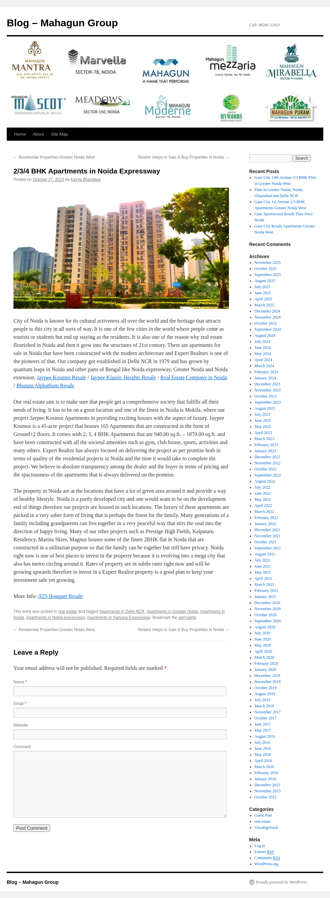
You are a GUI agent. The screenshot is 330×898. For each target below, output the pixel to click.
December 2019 (267, 675)
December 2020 (267, 602)
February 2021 (266, 590)
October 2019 (266, 687)
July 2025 (262, 286)
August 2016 (265, 736)
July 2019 (262, 700)
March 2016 (264, 766)
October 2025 (266, 268)
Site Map (59, 134)
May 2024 (263, 353)
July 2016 (262, 742)
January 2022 (265, 523)
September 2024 (268, 329)
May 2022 (263, 499)
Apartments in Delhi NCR (121, 611)
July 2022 (262, 487)
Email (19, 703)
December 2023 (267, 384)
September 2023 (268, 402)
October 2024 (266, 323)
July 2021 (262, 560)
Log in (260, 845)
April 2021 (263, 578)
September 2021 (268, 548)
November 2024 (268, 317)
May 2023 (263, 426)
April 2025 (263, 299)
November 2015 (268, 791)
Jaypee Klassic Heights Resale (123, 377)
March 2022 (264, 511)
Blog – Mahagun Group (62, 22)
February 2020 (266, 663)
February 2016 (266, 772)
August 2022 (265, 481)
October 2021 (266, 542)
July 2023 (262, 414)
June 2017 (263, 724)
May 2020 (263, 645)
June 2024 (263, 347)
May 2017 (263, 730)
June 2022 (263, 493)
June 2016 (263, 748)
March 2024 (264, 365)
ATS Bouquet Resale (60, 596)
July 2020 (262, 633)
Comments (267, 858)
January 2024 (265, 378)
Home (20, 134)
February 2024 (266, 372)
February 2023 (266, 444)
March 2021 (264, 584)
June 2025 (263, 293)
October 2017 (266, 718)
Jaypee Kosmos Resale (61, 377)
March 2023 (264, 438)
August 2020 (265, 627)
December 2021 (267, 529)
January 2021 (265, 596)
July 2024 (262, 341)
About (38, 134)
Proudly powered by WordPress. (282, 882)
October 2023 (266, 396)
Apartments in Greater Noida (172, 611)
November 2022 (268, 463)
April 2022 (263, 505)
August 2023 (265, 408)
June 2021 (263, 566)
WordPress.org (266, 864)
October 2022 (266, 469)
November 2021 (268, 536)
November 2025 (268, 262)
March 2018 (264, 706)
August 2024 (265, 335)
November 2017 (268, 712)
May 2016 (263, 754)
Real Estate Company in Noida (193, 377)
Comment (22, 746)
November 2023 (268, 390)
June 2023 (263, 420)
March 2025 (264, 305)
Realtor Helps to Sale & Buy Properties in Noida (183, 157)
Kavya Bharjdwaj (86, 179)
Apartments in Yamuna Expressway (118, 617)
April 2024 (263, 359)
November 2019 (268, 681)
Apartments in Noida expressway (55, 617)
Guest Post (263, 815)
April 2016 (263, 760)
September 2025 (268, 274)
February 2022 (266, 517)
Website (20, 725)
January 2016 (265, 779)
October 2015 (266, 797)
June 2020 (263, 639)
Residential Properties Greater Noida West (54, 157)
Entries (264, 851)
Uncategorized (266, 827)
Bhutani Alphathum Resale (45, 385)
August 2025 (265, 280)
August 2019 (265, 693)
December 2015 (267, 785)
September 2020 (268, 621)
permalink (187, 617)
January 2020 (265, 669)
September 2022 (268, 475)
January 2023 (265, 450)
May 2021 (263, 572)
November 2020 (268, 608)
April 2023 (263, 432)
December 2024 (267, 311)
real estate (67, 611)
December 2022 (267, 457)
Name (20, 682)
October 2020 (266, 615)
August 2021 (265, 554)
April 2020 (263, 651)
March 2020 (264, 657)
